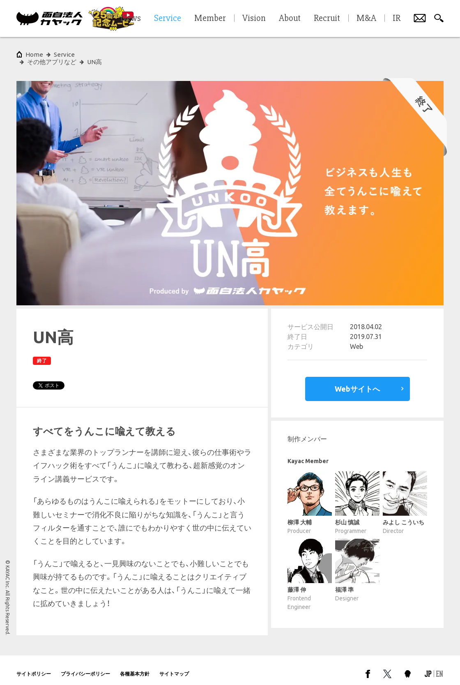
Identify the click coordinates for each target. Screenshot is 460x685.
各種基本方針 (135, 666)
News (130, 18)
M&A (366, 18)
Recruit (327, 18)
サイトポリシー (33, 666)
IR (396, 18)
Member (210, 18)
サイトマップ (174, 666)
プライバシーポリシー (85, 666)
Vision (254, 18)
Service (64, 54)
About (290, 18)
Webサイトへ (357, 381)
